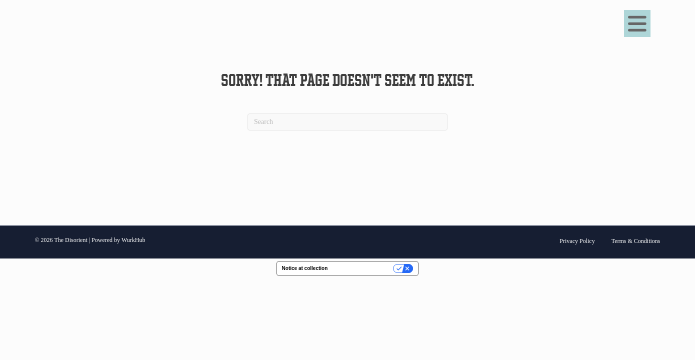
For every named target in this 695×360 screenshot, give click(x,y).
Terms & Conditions (636, 241)
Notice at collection (305, 268)
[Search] (348, 122)
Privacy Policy (577, 241)
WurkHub (134, 240)
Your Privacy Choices (363, 268)
